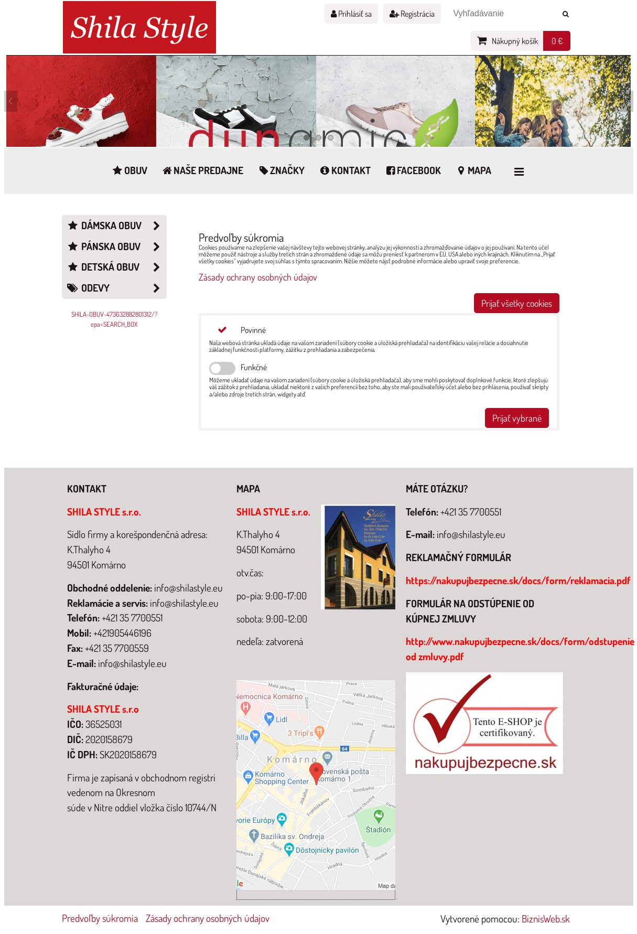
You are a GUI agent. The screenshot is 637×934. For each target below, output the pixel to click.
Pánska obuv (116, 247)
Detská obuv (116, 267)
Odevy (116, 288)
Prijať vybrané (517, 418)
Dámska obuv (116, 226)
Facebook (412, 170)
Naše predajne (202, 170)
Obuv (129, 170)
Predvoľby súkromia (100, 918)
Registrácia (412, 13)
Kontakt (344, 170)
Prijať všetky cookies (516, 303)
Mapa (473, 170)
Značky (281, 170)
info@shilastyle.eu (471, 534)
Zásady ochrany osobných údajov (258, 277)
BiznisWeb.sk (546, 918)
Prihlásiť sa (351, 13)
